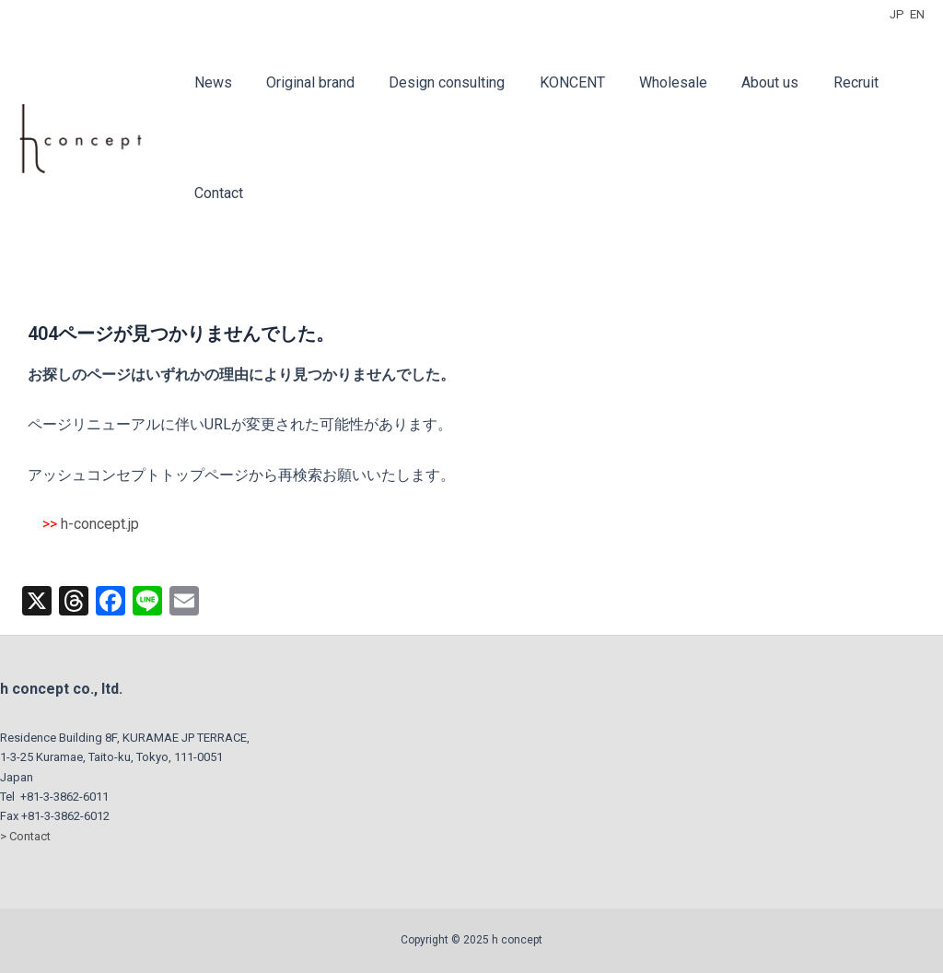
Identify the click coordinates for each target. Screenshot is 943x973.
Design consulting (435, 82)
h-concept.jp (100, 524)
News (210, 82)
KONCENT (555, 82)
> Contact (25, 836)
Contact (216, 193)
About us (743, 82)
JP (897, 14)
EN (917, 14)
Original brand (303, 82)
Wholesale (651, 82)
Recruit (823, 82)
